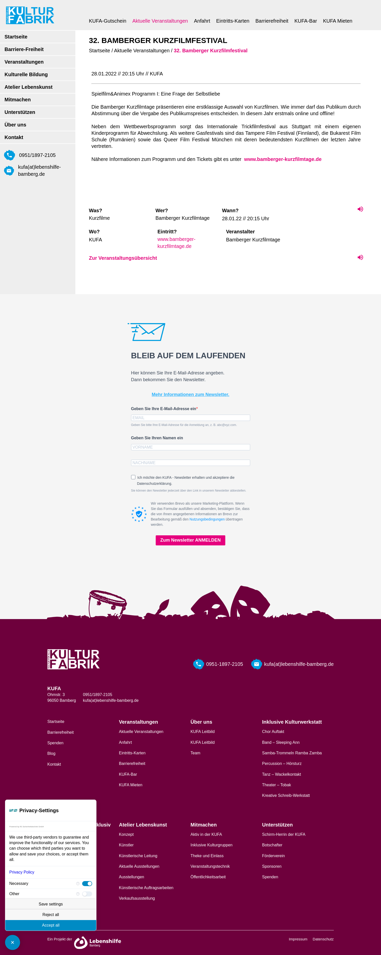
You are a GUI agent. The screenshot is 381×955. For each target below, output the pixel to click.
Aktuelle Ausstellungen (139, 866)
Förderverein (273, 856)
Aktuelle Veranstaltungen (160, 21)
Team (195, 753)
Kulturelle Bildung (26, 74)
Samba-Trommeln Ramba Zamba (292, 753)
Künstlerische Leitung (138, 856)
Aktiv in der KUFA (206, 834)
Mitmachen (18, 99)
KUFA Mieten (337, 21)
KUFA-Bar (305, 21)
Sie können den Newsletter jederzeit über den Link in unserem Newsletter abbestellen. (188, 490)
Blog (51, 753)
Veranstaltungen (24, 62)
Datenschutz (323, 939)
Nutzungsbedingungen (207, 519)
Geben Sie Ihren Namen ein (157, 438)
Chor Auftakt (273, 731)
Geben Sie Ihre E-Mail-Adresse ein (163, 409)
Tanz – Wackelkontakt (281, 774)
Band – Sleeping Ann (281, 742)
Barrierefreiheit (271, 21)
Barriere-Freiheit (24, 49)
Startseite (16, 36)
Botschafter (272, 845)
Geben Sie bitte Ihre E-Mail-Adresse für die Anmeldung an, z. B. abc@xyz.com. (184, 425)
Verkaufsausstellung (137, 898)
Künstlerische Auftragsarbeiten (146, 888)
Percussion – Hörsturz (282, 763)
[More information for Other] (78, 894)
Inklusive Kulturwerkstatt (292, 722)
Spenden (55, 743)
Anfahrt (202, 21)
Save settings (51, 904)
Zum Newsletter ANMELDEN (190, 540)
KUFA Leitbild (203, 731)
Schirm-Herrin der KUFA (283, 834)
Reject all (50, 915)
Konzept (126, 834)
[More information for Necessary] (78, 884)
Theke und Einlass (207, 856)
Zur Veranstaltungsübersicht (123, 258)
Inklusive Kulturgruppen (212, 845)
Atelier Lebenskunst (28, 87)
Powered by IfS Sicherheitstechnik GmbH (26, 827)
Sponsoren (272, 866)
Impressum (298, 939)
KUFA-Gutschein (107, 21)
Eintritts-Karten (232, 21)
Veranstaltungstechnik (210, 866)
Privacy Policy (21, 872)
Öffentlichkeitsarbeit (208, 877)
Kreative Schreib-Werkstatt (286, 795)
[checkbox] (87, 883)
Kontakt (14, 137)
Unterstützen (20, 112)
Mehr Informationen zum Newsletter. (190, 394)
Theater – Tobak (276, 785)
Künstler (126, 845)
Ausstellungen (131, 877)
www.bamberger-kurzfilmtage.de (282, 159)
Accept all (50, 925)
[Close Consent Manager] (12, 942)
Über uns (15, 124)
